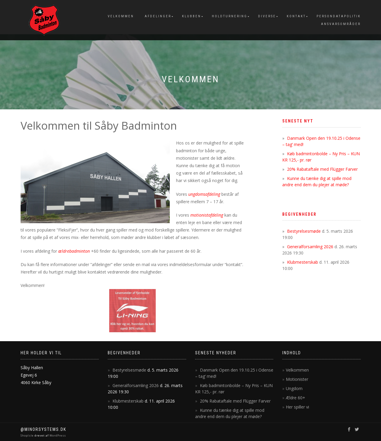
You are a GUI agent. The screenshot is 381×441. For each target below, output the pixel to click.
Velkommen (121, 16)
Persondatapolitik (339, 16)
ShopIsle (28, 435)
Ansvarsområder (341, 24)
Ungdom (294, 388)
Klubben (191, 16)
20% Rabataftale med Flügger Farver (322, 169)
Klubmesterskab (302, 262)
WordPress (57, 435)
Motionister (297, 379)
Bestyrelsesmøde (304, 231)
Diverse (267, 16)
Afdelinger (158, 16)
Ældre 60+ (295, 397)
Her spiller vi (297, 407)
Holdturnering (229, 16)
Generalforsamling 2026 (310, 246)
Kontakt (296, 16)
